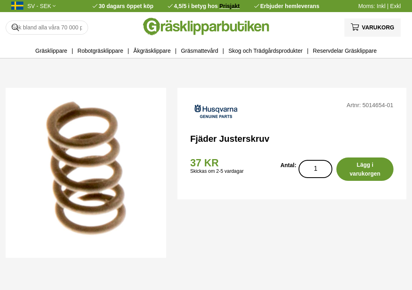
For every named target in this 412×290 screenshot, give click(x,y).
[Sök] (47, 28)
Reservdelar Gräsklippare (345, 51)
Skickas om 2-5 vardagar (217, 171)
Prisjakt (229, 6)
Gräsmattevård (199, 51)
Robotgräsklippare (101, 51)
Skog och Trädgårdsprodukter (266, 51)
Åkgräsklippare (152, 51)
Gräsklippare (51, 51)
